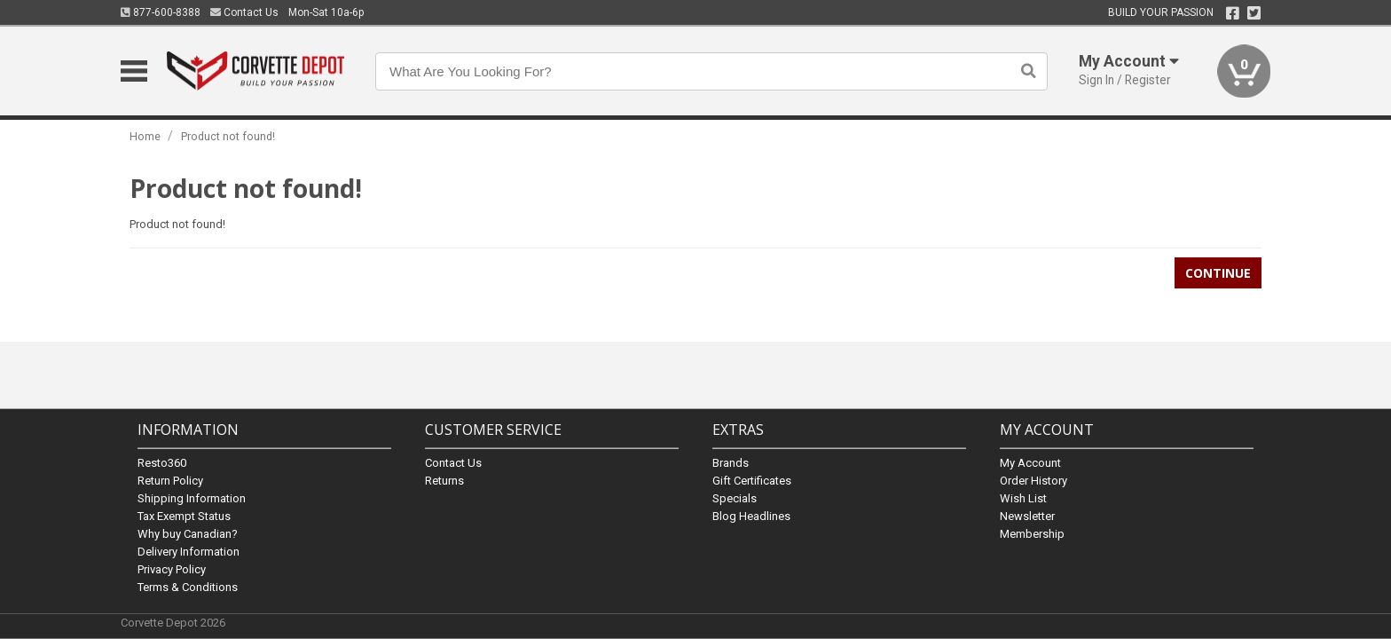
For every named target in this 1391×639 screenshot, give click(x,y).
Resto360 (162, 462)
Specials (734, 497)
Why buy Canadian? (188, 533)
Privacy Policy (172, 568)
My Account (1030, 462)
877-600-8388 (160, 12)
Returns (444, 479)
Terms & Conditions (188, 586)
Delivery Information (189, 550)
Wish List (1023, 497)
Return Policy (170, 479)
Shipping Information (192, 497)
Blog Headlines (751, 515)
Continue (1218, 272)
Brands (730, 462)
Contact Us (244, 12)
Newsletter (1027, 515)
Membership (1032, 533)
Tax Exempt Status (184, 515)
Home (145, 136)
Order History (1033, 479)
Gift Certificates (751, 479)
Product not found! (228, 136)
